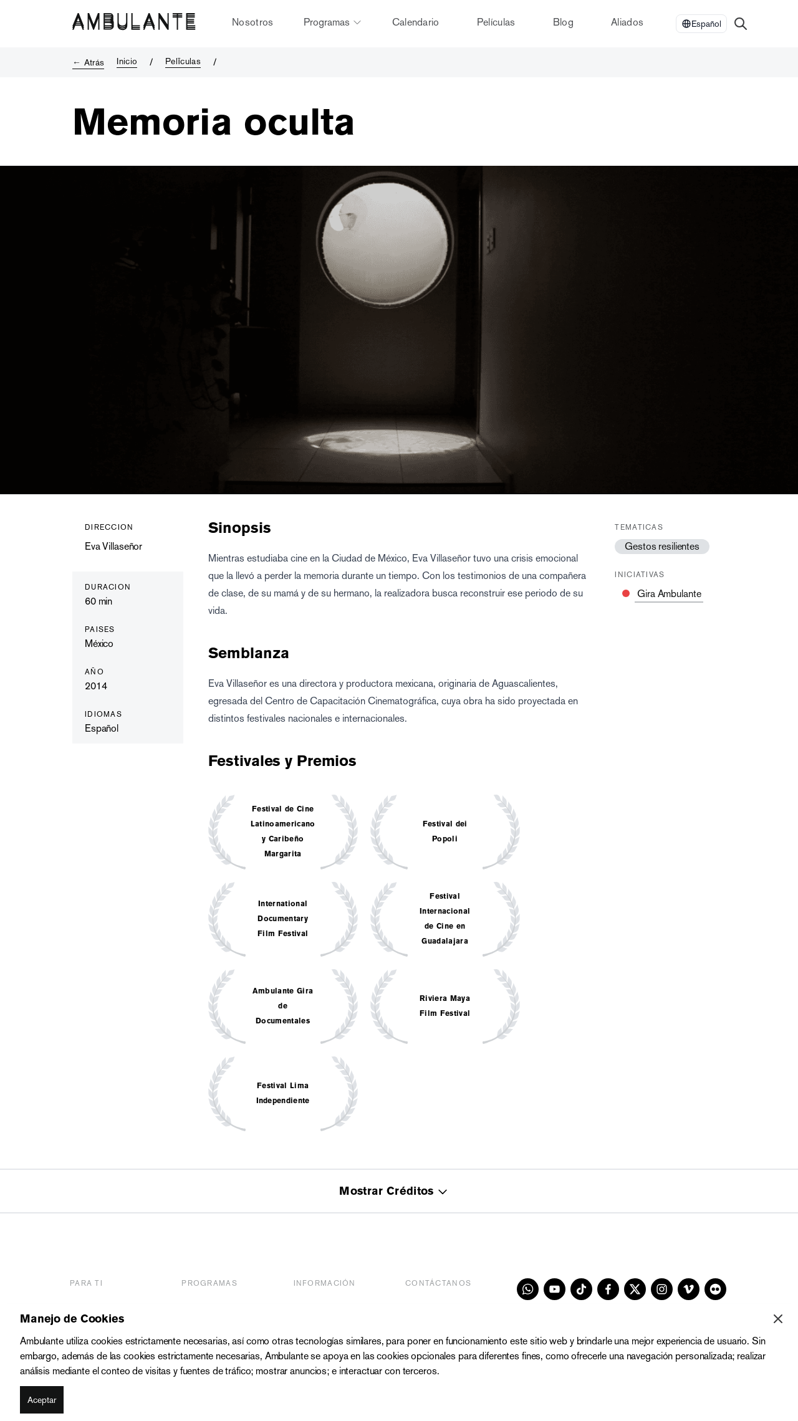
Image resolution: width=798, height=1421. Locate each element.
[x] (635, 1289)
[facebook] (608, 1289)
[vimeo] (688, 1289)
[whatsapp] (528, 1289)
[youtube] (554, 1289)
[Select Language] (701, 23)
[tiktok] (581, 1289)
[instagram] (662, 1289)
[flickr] (715, 1289)
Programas (333, 22)
